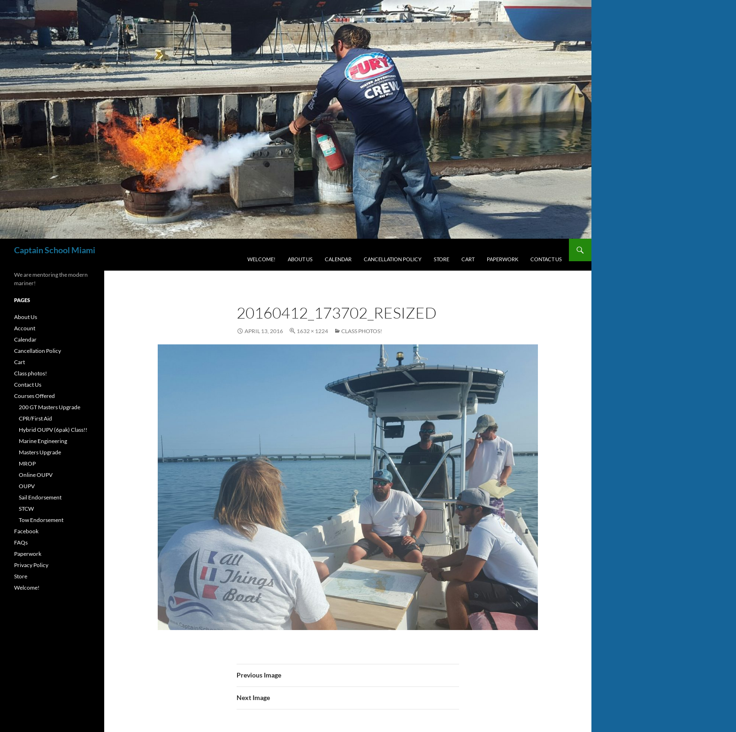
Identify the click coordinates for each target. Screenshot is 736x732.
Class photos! (361, 331)
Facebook (26, 531)
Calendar (338, 259)
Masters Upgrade (40, 452)
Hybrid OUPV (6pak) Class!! (53, 429)
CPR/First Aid (35, 418)
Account (24, 328)
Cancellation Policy (393, 259)
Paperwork (502, 259)
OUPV (27, 486)
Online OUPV (36, 474)
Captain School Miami (54, 250)
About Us (300, 259)
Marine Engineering (43, 440)
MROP (27, 463)
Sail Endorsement (40, 497)
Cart (468, 259)
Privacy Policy (31, 564)
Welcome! (261, 259)
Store (441, 259)
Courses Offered (34, 395)
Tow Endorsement (41, 519)
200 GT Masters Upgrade (49, 407)
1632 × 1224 (312, 331)
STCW (26, 508)
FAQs (21, 542)
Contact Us (546, 259)
